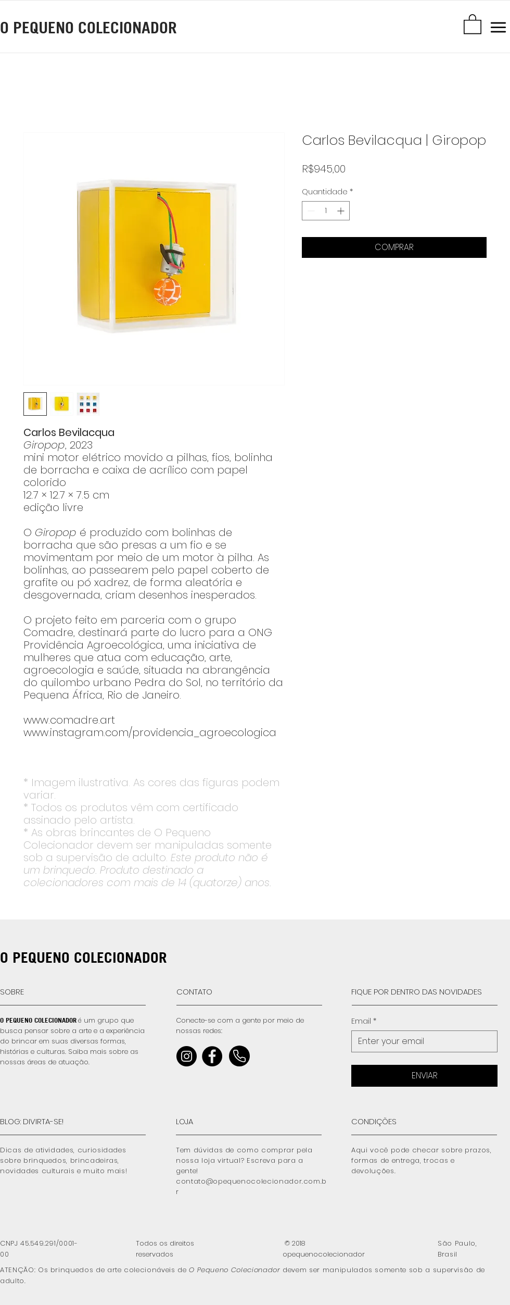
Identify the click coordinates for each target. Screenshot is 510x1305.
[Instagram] (186, 1056)
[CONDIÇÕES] (398, 1122)
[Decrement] (309, 211)
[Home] (239, 1056)
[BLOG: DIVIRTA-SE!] (47, 1122)
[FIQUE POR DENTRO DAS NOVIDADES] (424, 992)
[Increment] (341, 211)
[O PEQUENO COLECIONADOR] (112, 27)
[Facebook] (212, 1056)
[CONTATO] (223, 992)
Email (363, 1021)
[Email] (421, 1041)
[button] (472, 23)
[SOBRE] (47, 992)
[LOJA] (223, 1122)
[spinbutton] (325, 211)
